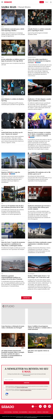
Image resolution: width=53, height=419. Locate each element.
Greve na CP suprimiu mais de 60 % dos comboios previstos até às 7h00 (12, 206)
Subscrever (26, 382)
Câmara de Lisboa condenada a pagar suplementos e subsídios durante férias (40, 243)
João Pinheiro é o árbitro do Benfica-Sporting (12, 99)
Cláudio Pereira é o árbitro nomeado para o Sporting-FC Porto (39, 29)
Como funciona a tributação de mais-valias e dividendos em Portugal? (12, 327)
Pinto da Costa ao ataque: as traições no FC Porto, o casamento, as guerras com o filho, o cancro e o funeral (39, 134)
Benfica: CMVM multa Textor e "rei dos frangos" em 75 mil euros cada (39, 276)
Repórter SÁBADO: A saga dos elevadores (10, 173)
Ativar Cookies (45, 412)
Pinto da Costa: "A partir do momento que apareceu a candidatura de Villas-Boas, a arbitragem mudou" (13, 243)
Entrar (46, 2)
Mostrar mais (26, 297)
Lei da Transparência (23, 412)
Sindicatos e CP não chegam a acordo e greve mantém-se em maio (39, 99)
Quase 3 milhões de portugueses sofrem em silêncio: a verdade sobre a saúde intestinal (40, 327)
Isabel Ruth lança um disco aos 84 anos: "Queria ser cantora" (11, 133)
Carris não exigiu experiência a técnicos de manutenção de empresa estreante (39, 60)
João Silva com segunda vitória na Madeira (38, 351)
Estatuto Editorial (8, 412)
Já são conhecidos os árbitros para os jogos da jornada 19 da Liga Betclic (13, 60)
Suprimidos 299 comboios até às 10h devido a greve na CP (39, 173)
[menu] (2, 2)
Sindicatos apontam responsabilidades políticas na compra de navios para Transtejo (11, 277)
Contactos (39, 412)
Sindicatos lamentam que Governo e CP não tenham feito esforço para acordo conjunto (39, 207)
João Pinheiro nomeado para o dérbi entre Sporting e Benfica (12, 29)
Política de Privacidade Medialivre (22, 387)
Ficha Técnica (15, 412)
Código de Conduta (32, 412)
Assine (41, 2)
